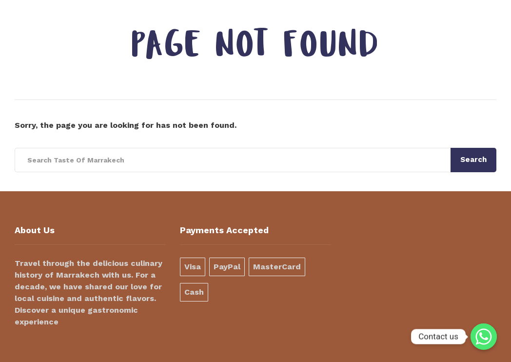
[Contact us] (484, 336)
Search (473, 159)
